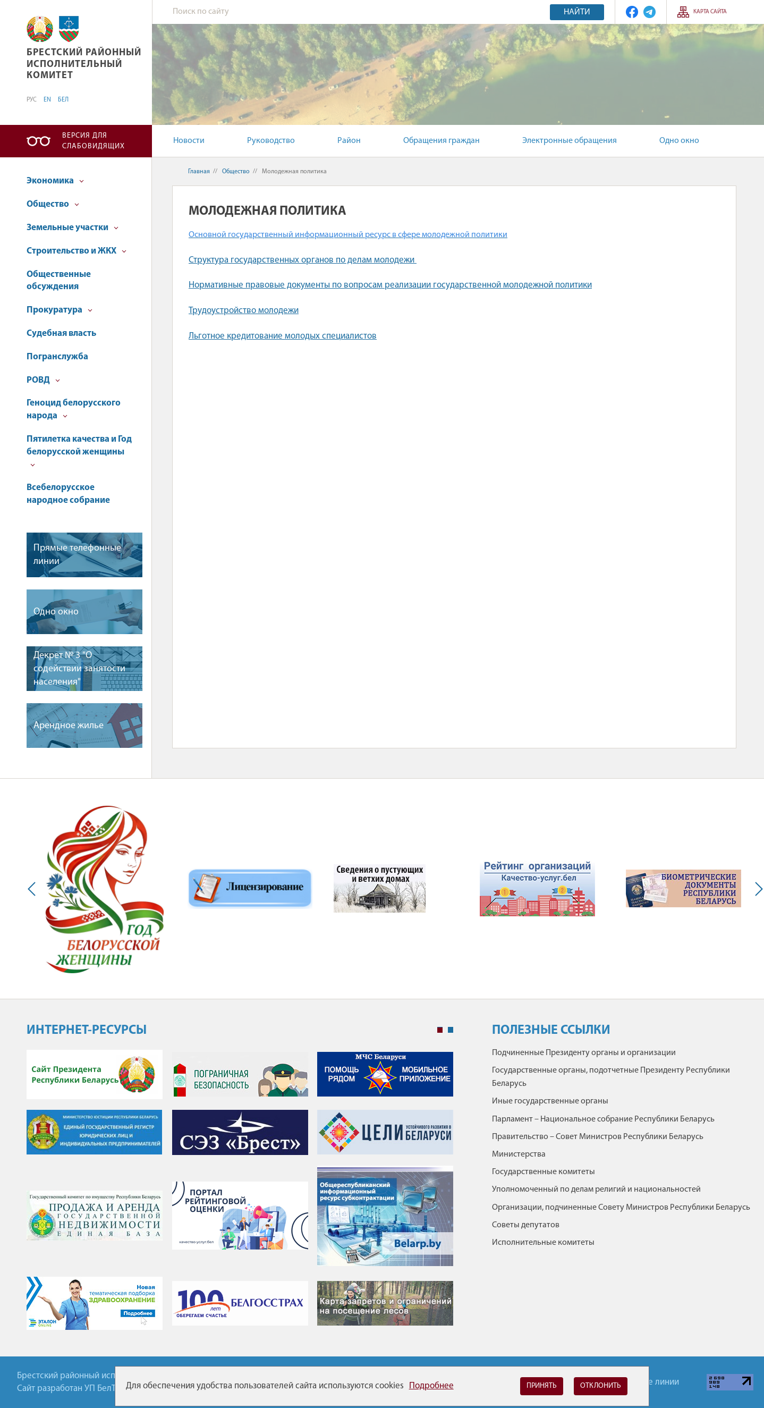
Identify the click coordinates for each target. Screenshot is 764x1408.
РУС (32, 100)
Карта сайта (710, 12)
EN (47, 100)
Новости (189, 141)
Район (349, 141)
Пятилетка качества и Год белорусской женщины (79, 451)
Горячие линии (650, 1382)
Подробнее (431, 1385)
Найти (577, 12)
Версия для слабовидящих (93, 141)
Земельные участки (72, 227)
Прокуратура (59, 310)
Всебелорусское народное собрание (68, 494)
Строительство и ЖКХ (76, 251)
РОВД (43, 380)
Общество (53, 204)
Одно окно (679, 141)
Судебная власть (61, 333)
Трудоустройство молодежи (244, 310)
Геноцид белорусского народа (74, 409)
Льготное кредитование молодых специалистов (283, 336)
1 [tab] (440, 1030)
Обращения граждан (441, 141)
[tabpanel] (240, 1195)
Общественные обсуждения (59, 281)
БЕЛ (63, 100)
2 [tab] (450, 1030)
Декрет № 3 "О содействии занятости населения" (79, 669)
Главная (199, 171)
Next (756, 889)
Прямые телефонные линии (77, 555)
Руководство (271, 141)
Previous (34, 889)
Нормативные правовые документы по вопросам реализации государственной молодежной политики (390, 285)
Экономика (55, 181)
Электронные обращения (569, 141)
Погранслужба (57, 356)
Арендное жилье (68, 726)
